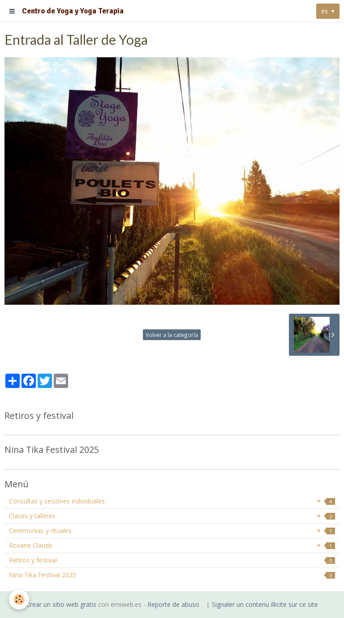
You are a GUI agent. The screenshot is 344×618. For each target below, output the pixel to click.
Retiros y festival (172, 560)
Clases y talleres (172, 515)
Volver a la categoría (172, 334)
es (324, 11)
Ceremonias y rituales (172, 530)
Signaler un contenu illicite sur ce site (265, 604)
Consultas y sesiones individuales (172, 501)
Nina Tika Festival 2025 (172, 575)
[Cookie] (19, 599)
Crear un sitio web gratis (61, 604)
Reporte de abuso (173, 604)
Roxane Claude (172, 545)
